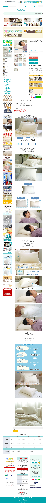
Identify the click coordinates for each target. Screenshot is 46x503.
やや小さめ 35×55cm (33, 50)
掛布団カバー (34, 436)
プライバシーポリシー (19, 497)
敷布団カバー (39, 436)
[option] (20, 46)
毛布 (27, 16)
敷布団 (14, 16)
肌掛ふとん (18, 436)
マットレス (20, 16)
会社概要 (15, 497)
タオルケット (30, 16)
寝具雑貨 (40, 16)
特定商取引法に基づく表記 (25, 497)
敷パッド (17, 16)
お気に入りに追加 (33, 62)
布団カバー (23, 16)
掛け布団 (12, 16)
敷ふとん (24, 436)
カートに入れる (33, 57)
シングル (31, 450)
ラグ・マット (34, 16)
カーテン (38, 16)
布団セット (5, 16)
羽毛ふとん (29, 436)
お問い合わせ (30, 497)
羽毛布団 (9, 16)
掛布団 (12, 436)
